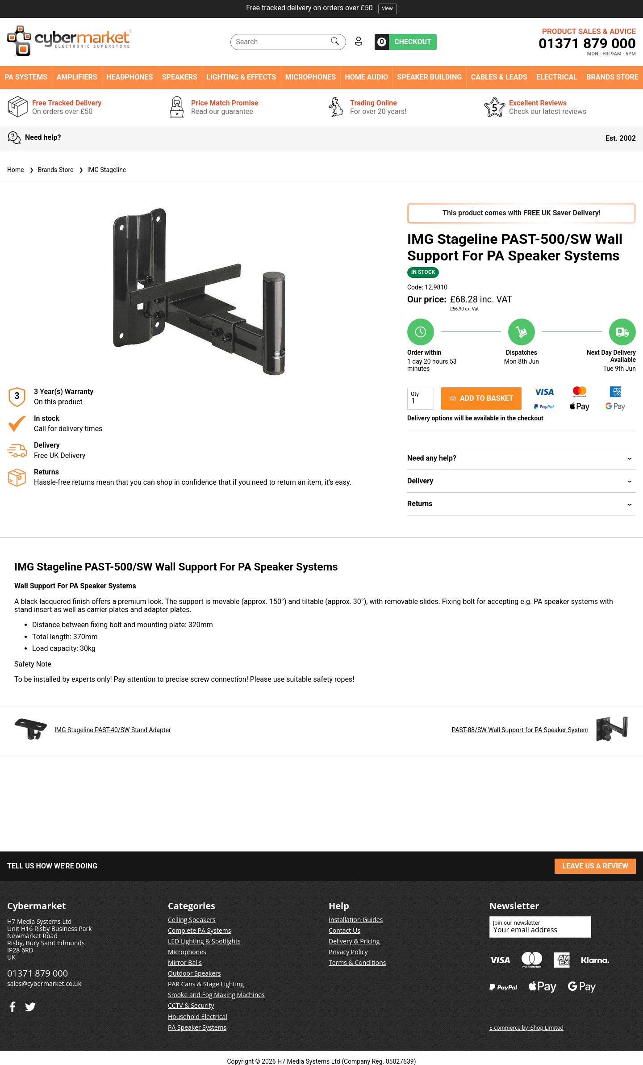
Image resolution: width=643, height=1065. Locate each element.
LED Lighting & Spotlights (204, 941)
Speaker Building (429, 77)
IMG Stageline (101, 169)
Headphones (129, 77)
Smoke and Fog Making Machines (216, 994)
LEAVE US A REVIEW (595, 866)
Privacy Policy (348, 952)
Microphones (310, 77)
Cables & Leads (499, 77)
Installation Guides (356, 919)
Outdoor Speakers (194, 973)
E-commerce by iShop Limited (526, 1027)
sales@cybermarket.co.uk (44, 983)
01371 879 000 (587, 43)
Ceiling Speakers (192, 919)
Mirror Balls (185, 962)
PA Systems (25, 77)
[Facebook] (30, 1005)
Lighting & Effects (241, 77)
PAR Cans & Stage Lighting (206, 984)
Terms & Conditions (357, 962)
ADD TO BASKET (481, 398)
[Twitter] (12, 1005)
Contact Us (344, 930)
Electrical (556, 77)
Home (15, 169)
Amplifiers (77, 77)
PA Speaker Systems (197, 1027)
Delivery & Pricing (354, 941)
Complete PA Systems (199, 930)
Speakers (179, 77)
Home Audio (366, 77)
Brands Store (612, 77)
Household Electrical (197, 1016)
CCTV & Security (191, 1005)
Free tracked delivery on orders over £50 (321, 8)
